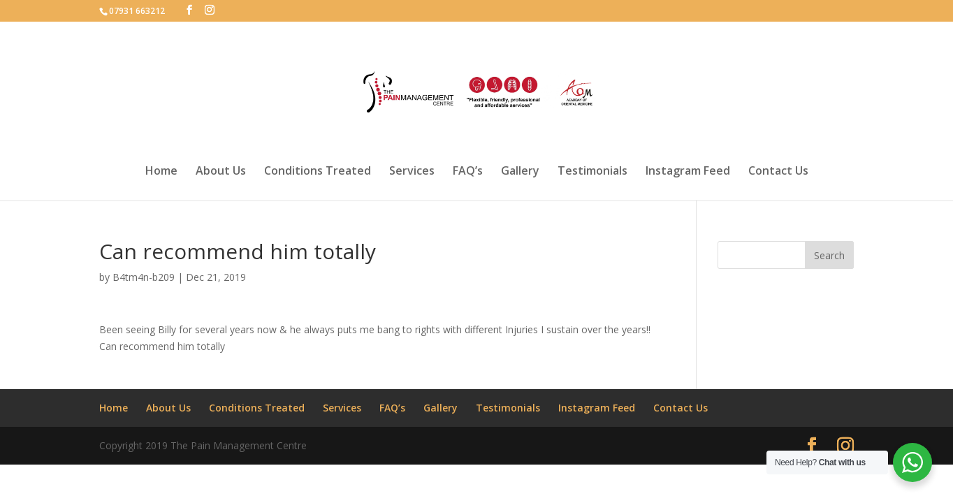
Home (161, 172)
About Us (221, 172)
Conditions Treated (317, 172)
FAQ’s (468, 172)
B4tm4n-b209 (143, 277)
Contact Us (778, 172)
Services (412, 172)
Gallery (520, 172)
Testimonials (592, 172)
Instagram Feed (688, 172)
